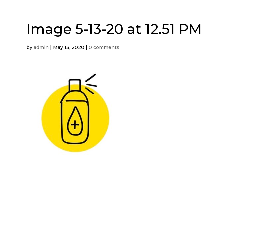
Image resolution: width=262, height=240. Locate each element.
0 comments (104, 47)
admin (41, 47)
